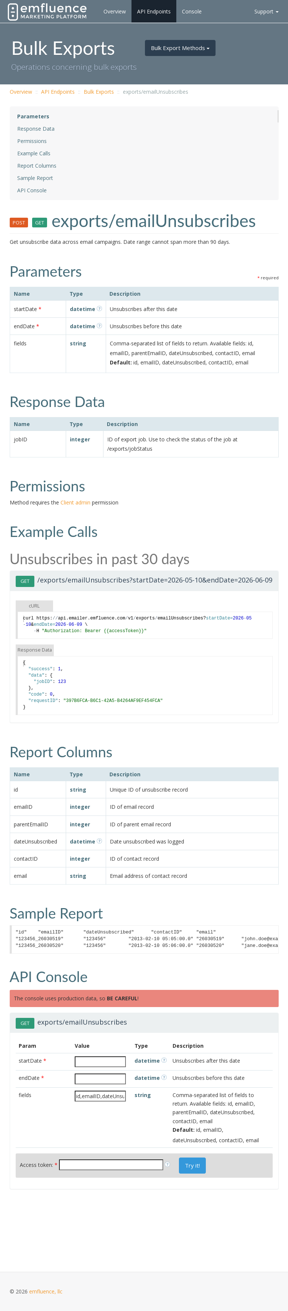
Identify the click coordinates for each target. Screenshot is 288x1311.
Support (266, 11)
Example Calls (33, 153)
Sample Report (35, 177)
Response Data (36, 128)
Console (192, 11)
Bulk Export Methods (180, 48)
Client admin (75, 502)
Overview (114, 11)
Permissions (32, 141)
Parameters (33, 116)
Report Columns (36, 165)
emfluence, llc (45, 1291)
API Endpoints (154, 11)
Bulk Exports (99, 91)
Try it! (192, 1165)
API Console (32, 190)
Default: (121, 362)
